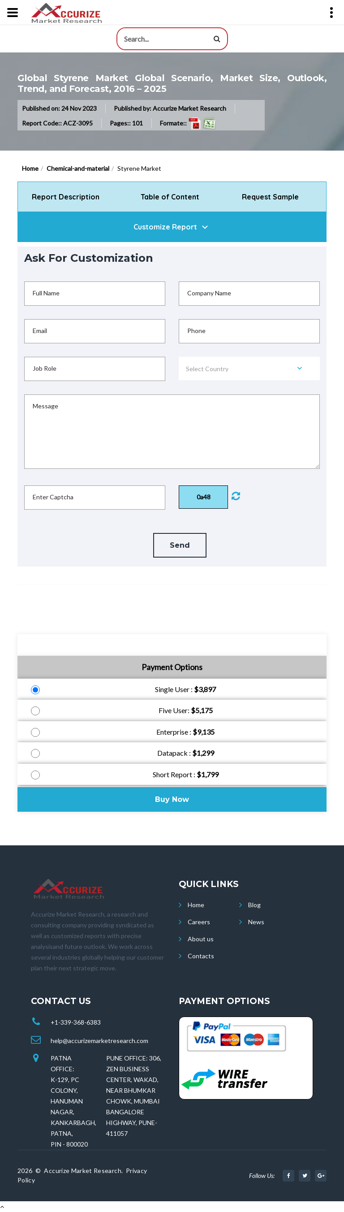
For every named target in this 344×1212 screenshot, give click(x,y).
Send (180, 545)
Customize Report (165, 226)
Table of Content (171, 196)
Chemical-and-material (78, 168)
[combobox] (249, 368)
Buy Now (172, 799)
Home (30, 168)
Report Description (65, 196)
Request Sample (270, 196)
